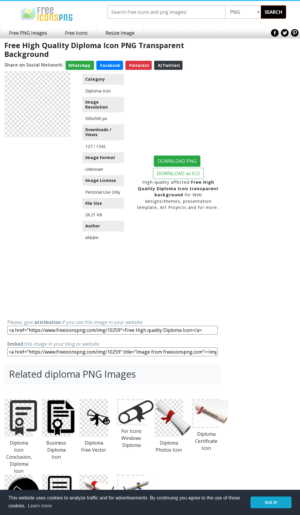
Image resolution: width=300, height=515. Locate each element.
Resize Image (119, 33)
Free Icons (76, 33)
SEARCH (273, 12)
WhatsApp (79, 65)
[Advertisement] (37, 228)
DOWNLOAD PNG (177, 161)
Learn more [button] (40, 505)
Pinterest (138, 65)
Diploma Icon (98, 91)
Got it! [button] (271, 502)
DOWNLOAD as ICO (178, 173)
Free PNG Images (28, 33)
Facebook (109, 65)
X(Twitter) (168, 65)
